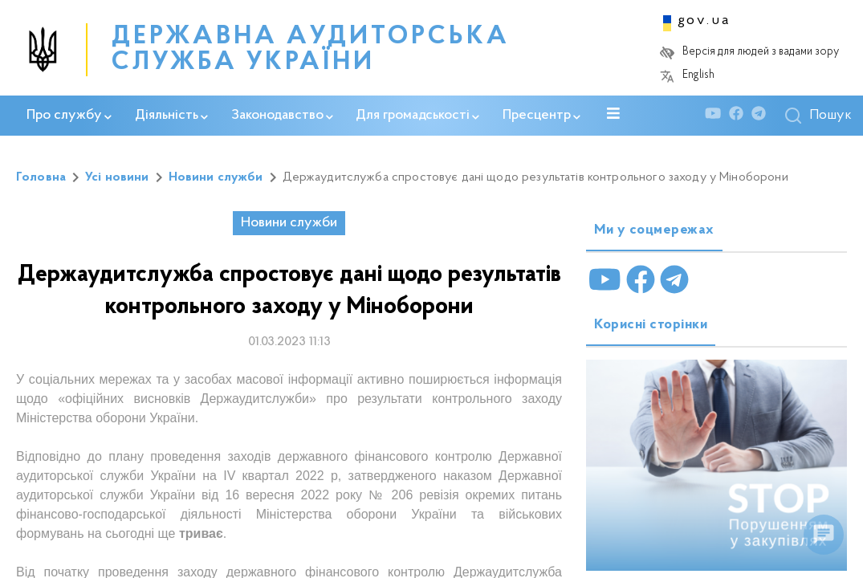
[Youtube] (717, 116)
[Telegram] (762, 116)
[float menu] (824, 535)
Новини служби (216, 177)
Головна (41, 177)
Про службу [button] (69, 115)
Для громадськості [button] (417, 115)
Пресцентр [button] (541, 115)
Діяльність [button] (171, 115)
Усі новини (117, 177)
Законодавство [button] (282, 115)
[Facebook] (740, 116)
